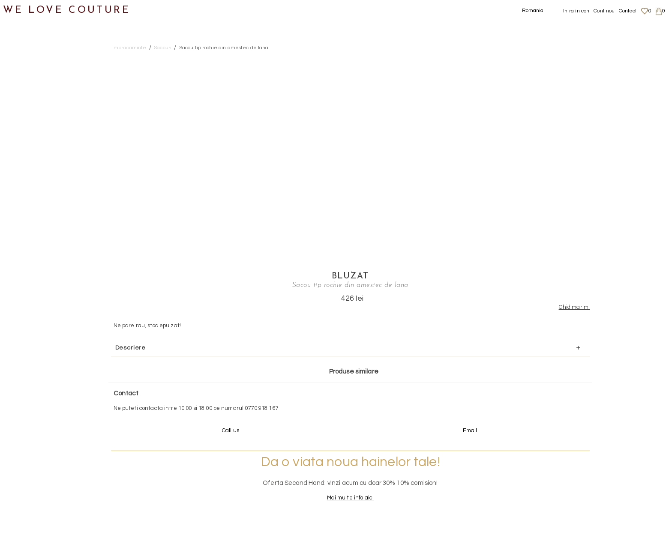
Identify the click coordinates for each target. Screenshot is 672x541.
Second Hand (31, 271)
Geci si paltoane (44, 105)
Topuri (28, 188)
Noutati (21, 42)
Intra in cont (577, 11)
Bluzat (554, 58)
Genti (18, 229)
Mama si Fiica (31, 312)
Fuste (27, 84)
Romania (533, 10)
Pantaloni (34, 125)
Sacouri (30, 167)
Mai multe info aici (554, 308)
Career (561, 496)
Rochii (28, 146)
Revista (21, 354)
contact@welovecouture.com (577, 396)
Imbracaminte (32, 63)
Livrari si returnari (576, 463)
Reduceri (24, 333)
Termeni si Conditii (575, 487)
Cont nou (604, 11)
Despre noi (566, 454)
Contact (628, 11)
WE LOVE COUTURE (67, 10)
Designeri (25, 291)
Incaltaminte (30, 208)
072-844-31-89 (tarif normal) (390, 396)
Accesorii (24, 250)
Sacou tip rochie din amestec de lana (224, 48)
